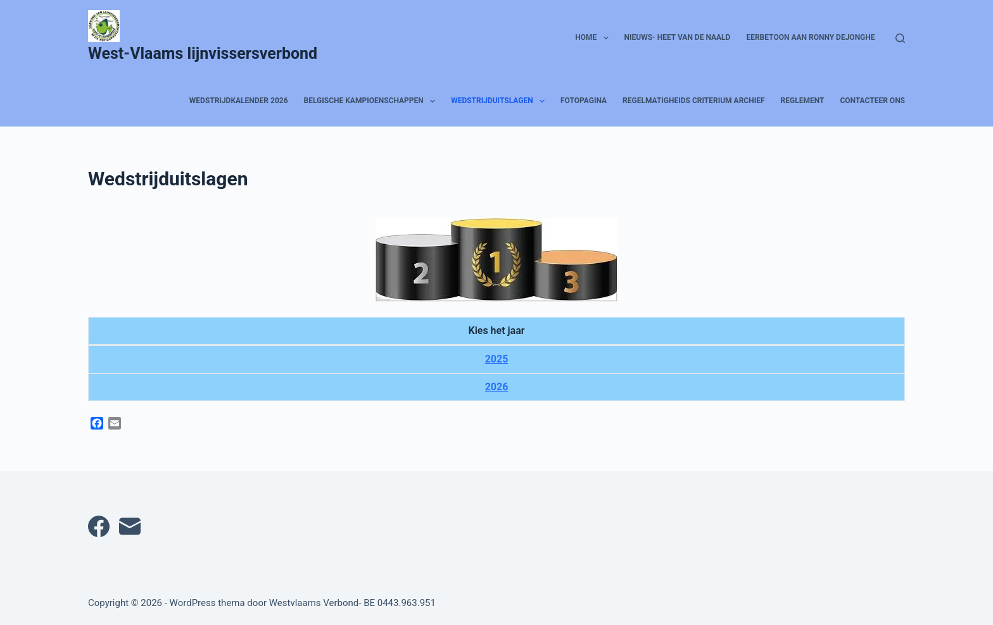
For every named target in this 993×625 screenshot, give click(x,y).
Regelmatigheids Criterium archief (693, 100)
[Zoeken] (900, 38)
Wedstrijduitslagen (500, 101)
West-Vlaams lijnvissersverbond (202, 53)
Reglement (803, 100)
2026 (497, 387)
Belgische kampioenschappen (372, 101)
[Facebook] (99, 526)
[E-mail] (130, 526)
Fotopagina (583, 100)
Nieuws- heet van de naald (677, 37)
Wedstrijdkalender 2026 (238, 100)
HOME (594, 38)
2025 (497, 359)
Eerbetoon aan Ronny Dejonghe (810, 37)
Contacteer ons (872, 100)
